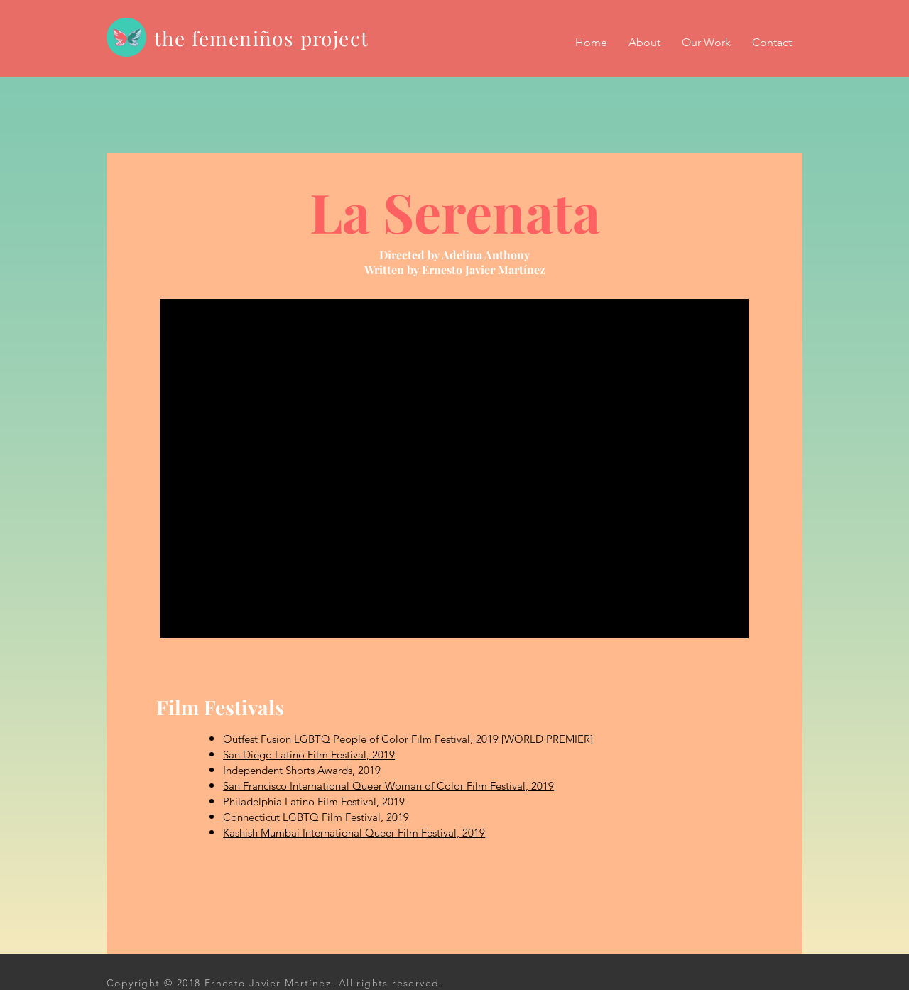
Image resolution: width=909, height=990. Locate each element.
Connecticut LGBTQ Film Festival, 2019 (316, 817)
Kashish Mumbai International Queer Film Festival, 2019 (354, 832)
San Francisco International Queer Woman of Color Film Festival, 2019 (388, 786)
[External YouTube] (454, 469)
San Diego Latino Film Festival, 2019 (309, 754)
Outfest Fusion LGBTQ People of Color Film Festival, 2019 (361, 739)
